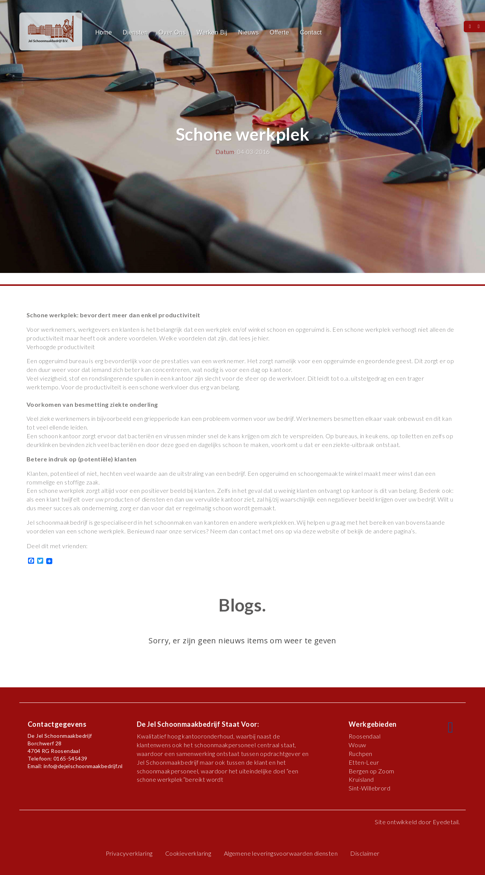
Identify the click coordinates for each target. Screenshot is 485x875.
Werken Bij (212, 32)
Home (103, 32)
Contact (311, 32)
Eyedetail (446, 821)
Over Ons (172, 32)
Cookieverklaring (188, 853)
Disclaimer (364, 853)
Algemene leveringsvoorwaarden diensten (281, 853)
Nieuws (248, 32)
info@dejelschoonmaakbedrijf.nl (83, 766)
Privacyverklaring (129, 853)
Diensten (135, 32)
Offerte (279, 32)
